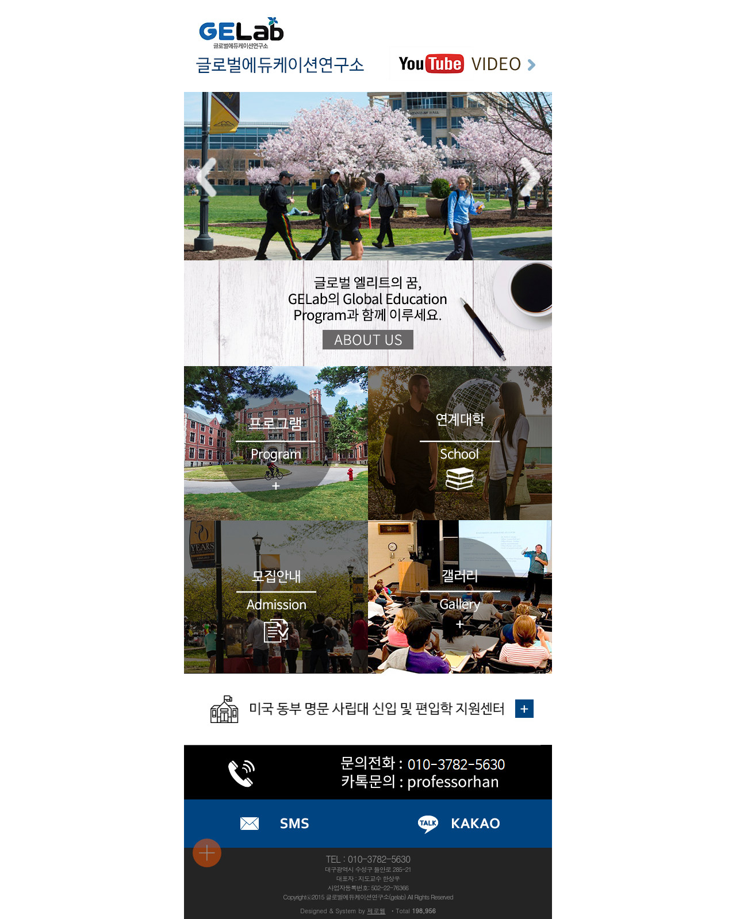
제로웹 (376, 910)
